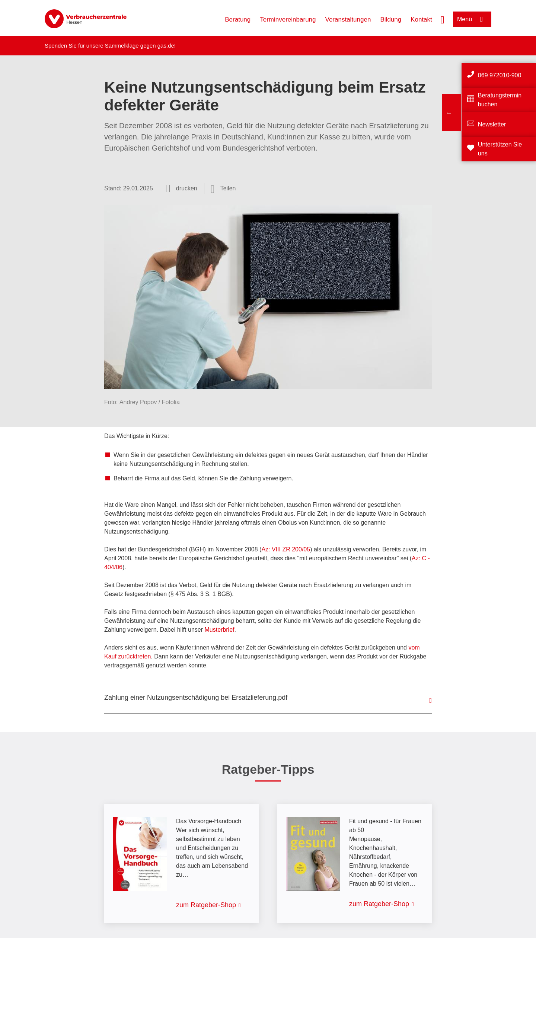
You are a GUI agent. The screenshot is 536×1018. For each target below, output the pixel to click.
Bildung (390, 19)
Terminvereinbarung (288, 19)
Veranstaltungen (348, 19)
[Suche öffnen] (442, 19)
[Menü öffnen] (472, 19)
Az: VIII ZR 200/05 (285, 549)
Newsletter (492, 124)
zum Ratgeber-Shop (206, 905)
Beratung (238, 19)
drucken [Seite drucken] (186, 188)
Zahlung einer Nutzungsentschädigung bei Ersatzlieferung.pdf (195, 697)
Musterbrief (219, 629)
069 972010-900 (499, 75)
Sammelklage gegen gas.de (139, 45)
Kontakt (421, 19)
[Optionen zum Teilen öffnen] (223, 188)
